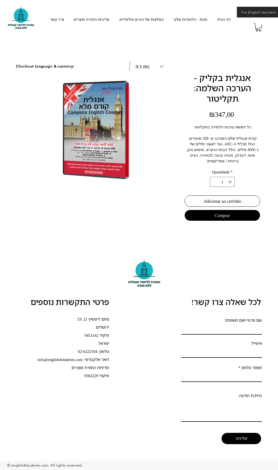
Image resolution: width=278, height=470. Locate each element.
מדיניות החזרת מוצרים (90, 367)
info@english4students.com (60, 359)
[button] (258, 27)
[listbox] (149, 66)
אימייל (256, 343)
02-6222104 (87, 351)
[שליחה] (241, 438)
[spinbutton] (222, 182)
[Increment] (230, 182)
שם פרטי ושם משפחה (243, 320)
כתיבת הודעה (250, 396)
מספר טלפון (251, 368)
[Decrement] (214, 182)
